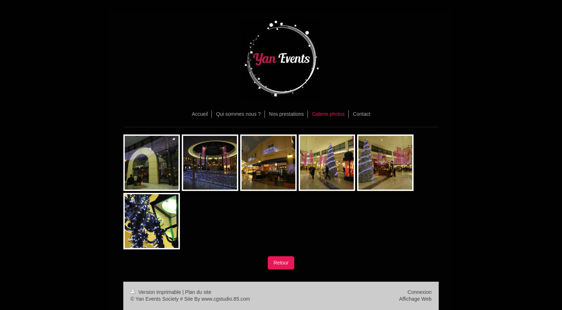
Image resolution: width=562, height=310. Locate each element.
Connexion (420, 292)
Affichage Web (415, 299)
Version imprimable (156, 292)
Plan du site (198, 292)
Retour (281, 263)
